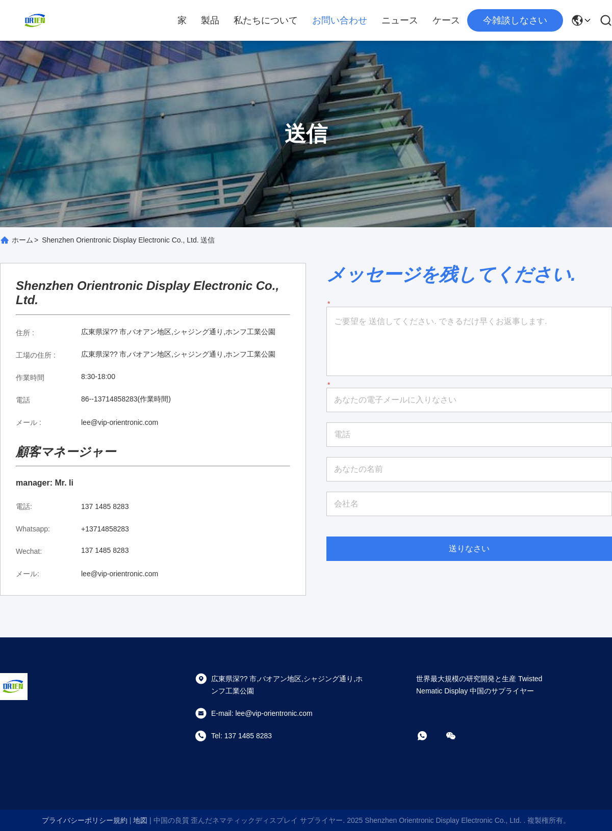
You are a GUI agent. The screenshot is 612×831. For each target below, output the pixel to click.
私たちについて (266, 20)
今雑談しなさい (515, 20)
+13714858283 (105, 529)
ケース (446, 20)
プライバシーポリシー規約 (85, 820)
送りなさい (469, 548)
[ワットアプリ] (429, 736)
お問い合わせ (339, 20)
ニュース (399, 20)
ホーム (22, 240)
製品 (210, 20)
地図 (140, 820)
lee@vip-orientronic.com (119, 422)
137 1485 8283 (105, 506)
